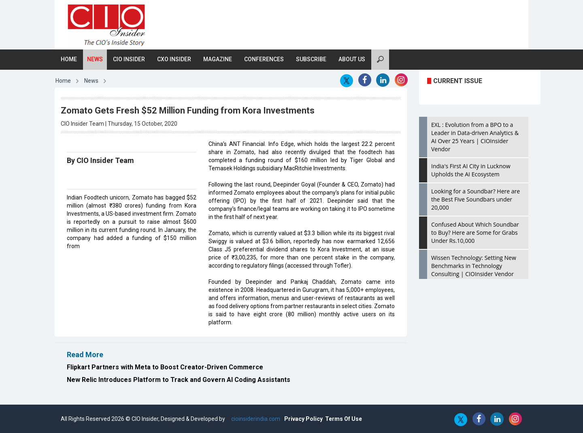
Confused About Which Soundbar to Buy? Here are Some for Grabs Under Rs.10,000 (475, 232)
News (95, 59)
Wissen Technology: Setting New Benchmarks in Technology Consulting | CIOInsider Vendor (473, 266)
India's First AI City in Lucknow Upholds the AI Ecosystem (471, 170)
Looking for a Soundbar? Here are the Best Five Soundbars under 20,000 (475, 199)
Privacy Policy (303, 419)
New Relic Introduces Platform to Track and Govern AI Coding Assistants (178, 380)
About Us (351, 59)
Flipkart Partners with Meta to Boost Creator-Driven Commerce (165, 367)
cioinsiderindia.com (255, 419)
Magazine (217, 59)
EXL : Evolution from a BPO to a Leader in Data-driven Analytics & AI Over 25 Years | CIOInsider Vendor (475, 137)
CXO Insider (174, 59)
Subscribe (311, 59)
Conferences (264, 59)
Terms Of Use (343, 419)
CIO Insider (129, 59)
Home (69, 59)
